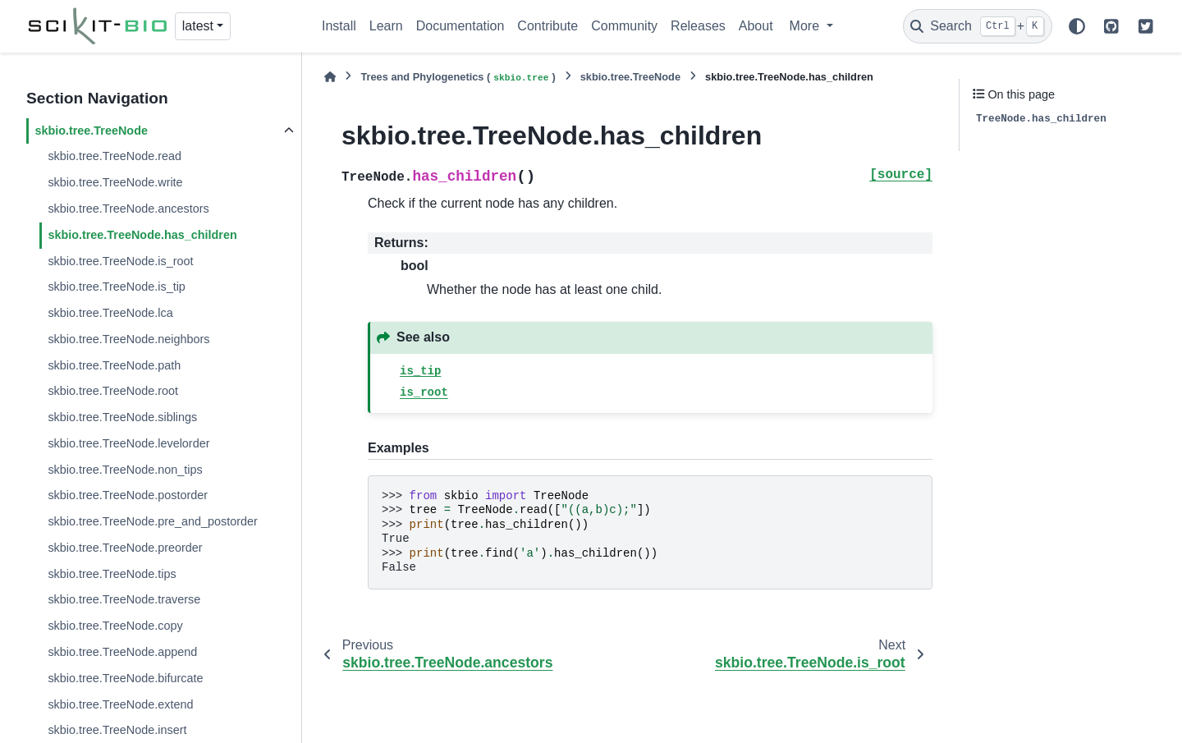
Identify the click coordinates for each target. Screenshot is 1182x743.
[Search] (977, 26)
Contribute (547, 26)
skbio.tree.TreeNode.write (115, 182)
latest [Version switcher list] (197, 26)
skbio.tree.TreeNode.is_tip (116, 286)
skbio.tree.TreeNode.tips (112, 573)
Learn (386, 26)
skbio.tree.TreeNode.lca (110, 312)
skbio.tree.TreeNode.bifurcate (125, 678)
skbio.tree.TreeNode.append (122, 651)
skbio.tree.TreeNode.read (114, 156)
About (756, 26)
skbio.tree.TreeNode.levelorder (128, 443)
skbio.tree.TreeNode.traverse (124, 599)
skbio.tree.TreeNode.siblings (122, 417)
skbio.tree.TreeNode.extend (120, 704)
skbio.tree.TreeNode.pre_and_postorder (152, 521)
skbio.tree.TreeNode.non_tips (125, 469)
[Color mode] (1077, 26)
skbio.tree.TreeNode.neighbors (128, 339)
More (806, 26)
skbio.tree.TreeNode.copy (115, 625)
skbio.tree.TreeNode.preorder (125, 547)
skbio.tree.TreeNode (91, 130)
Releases (698, 26)
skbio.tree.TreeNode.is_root (120, 261)
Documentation (460, 26)
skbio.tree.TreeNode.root (113, 390)
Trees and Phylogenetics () (457, 78)
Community (624, 26)
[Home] (330, 76)
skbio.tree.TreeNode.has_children (142, 234)
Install (339, 26)
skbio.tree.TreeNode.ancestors (128, 208)
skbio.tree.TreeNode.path (114, 365)
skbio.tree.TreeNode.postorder (128, 495)
